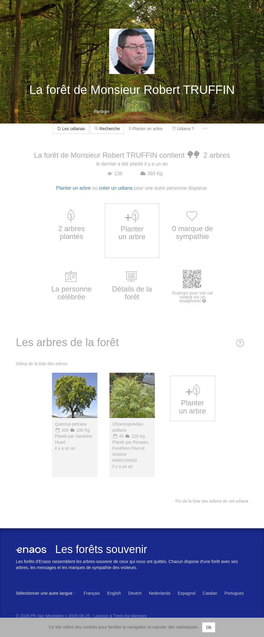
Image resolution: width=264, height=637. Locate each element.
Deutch (135, 593)
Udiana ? (183, 128)
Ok (208, 627)
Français (92, 593)
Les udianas (71, 128)
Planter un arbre (145, 128)
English (114, 593)
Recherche (107, 128)
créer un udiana (115, 188)
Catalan (210, 593)
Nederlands (160, 593)
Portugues (234, 593)
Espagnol (186, 593)
